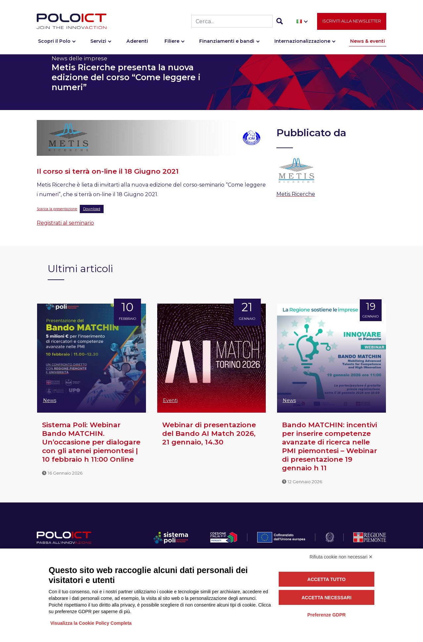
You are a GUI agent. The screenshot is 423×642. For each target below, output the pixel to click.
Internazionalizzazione (302, 42)
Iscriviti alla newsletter (351, 22)
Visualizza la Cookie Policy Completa (91, 623)
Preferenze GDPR (326, 614)
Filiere (171, 42)
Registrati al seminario (65, 223)
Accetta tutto (326, 579)
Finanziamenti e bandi (226, 42)
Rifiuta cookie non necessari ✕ (341, 556)
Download (91, 209)
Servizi (98, 42)
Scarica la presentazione (57, 209)
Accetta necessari (327, 597)
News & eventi (367, 42)
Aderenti (137, 42)
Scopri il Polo (54, 42)
